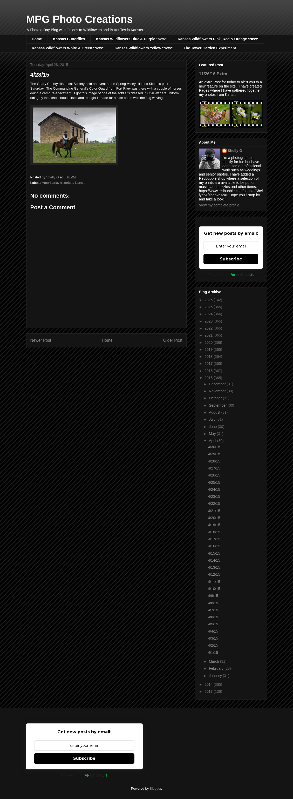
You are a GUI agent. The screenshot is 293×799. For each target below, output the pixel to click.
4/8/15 (213, 603)
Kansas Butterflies (69, 39)
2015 (209, 378)
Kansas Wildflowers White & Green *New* (68, 48)
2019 (209, 349)
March (214, 661)
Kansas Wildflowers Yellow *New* (144, 48)
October (216, 398)
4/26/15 (214, 475)
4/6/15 (213, 617)
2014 (209, 684)
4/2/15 (213, 645)
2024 (209, 314)
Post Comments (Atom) (116, 357)
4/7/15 (213, 610)
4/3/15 (213, 638)
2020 (209, 342)
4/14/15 (214, 560)
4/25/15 (214, 482)
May (213, 434)
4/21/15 (214, 511)
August (215, 412)
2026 (209, 300)
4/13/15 (214, 567)
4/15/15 (214, 553)
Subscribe (231, 259)
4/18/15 (214, 532)
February (216, 668)
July (212, 419)
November (218, 391)
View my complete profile (219, 205)
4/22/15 (214, 503)
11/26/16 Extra (213, 73)
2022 (209, 328)
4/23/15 (214, 496)
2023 (209, 321)
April (213, 441)
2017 (209, 363)
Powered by (231, 274)
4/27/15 (214, 468)
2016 (209, 371)
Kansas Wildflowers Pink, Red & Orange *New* (218, 39)
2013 (209, 691)
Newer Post (40, 340)
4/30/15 (214, 447)
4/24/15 (214, 489)
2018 (209, 356)
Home (37, 39)
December (218, 384)
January (216, 676)
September (218, 405)
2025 (209, 307)
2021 (209, 335)
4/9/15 (213, 596)
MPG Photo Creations (79, 19)
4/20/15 (214, 518)
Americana (50, 183)
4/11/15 (214, 582)
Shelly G (235, 151)
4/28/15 (214, 461)
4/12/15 (214, 574)
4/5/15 (213, 624)
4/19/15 (214, 525)
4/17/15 (214, 539)
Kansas (80, 183)
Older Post (172, 340)
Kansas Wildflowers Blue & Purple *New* (131, 39)
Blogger (155, 788)
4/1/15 (213, 652)
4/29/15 (214, 454)
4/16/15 (214, 546)
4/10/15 (214, 589)
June (213, 427)
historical (66, 183)
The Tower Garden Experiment (209, 48)
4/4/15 (213, 631)
